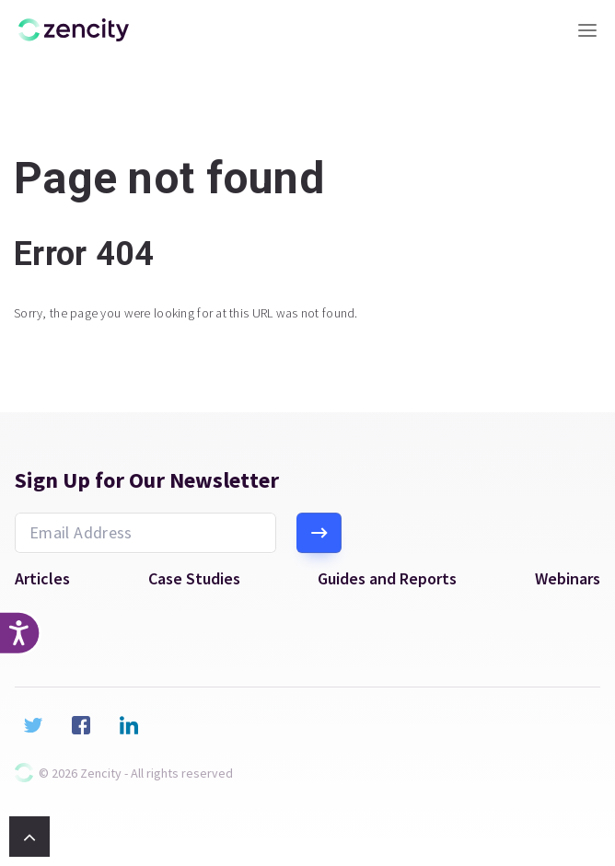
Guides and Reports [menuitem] (387, 579)
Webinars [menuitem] (567, 579)
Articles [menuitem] (42, 579)
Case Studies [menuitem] (194, 579)
